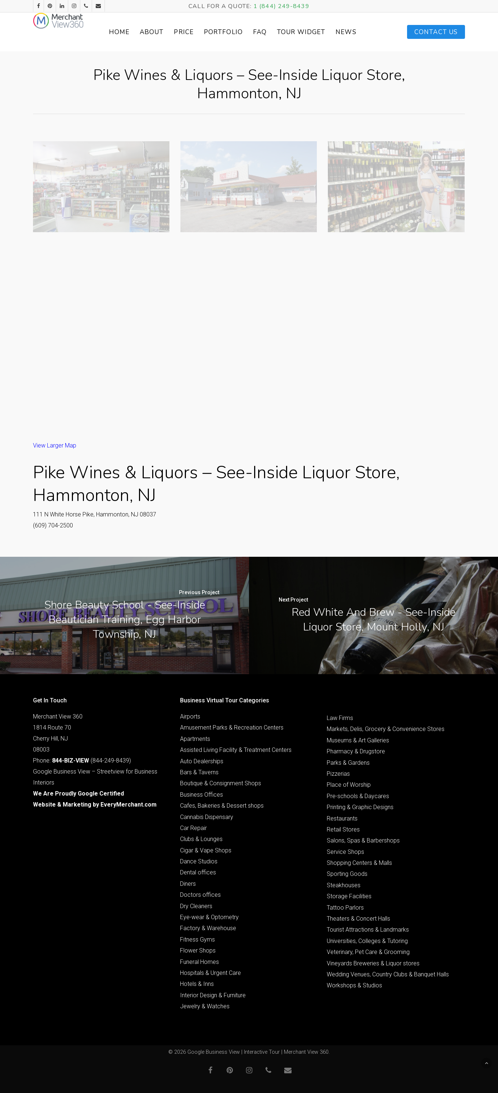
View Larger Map (54, 445)
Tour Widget (317, 32)
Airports (190, 716)
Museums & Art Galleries (358, 740)
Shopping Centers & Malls (359, 862)
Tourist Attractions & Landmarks (368, 929)
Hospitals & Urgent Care (210, 972)
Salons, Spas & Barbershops (363, 840)
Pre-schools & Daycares (358, 796)
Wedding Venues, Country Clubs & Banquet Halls (388, 974)
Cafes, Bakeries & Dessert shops (222, 805)
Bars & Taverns (199, 772)
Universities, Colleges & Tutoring (367, 940)
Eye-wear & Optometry (209, 917)
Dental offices (198, 872)
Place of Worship (349, 784)
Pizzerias (338, 773)
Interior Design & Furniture (213, 995)
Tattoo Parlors (345, 907)
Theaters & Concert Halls (358, 918)
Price (200, 32)
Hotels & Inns (197, 983)
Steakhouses (343, 885)
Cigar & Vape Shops (205, 850)
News (362, 32)
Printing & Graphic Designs (360, 807)
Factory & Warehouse (208, 928)
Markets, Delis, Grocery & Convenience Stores (385, 728)
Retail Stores (343, 829)
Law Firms (340, 717)
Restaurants (342, 818)
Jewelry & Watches (205, 1006)
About (168, 32)
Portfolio (239, 32)
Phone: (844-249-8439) (82, 760)
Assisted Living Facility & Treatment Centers (236, 749)
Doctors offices (200, 894)
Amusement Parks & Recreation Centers (231, 727)
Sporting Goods (347, 873)
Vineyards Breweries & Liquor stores (373, 963)
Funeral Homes (199, 961)
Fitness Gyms (197, 939)
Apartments (195, 738)
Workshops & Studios (354, 985)
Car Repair (193, 828)
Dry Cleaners (196, 906)
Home (135, 32)
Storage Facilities (349, 896)
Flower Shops (198, 950)
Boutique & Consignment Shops (220, 783)
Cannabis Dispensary (206, 817)
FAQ (276, 32)
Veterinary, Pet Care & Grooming (368, 951)
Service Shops (345, 851)
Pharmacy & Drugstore (356, 751)
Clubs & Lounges (201, 839)
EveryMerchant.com (128, 804)
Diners (188, 883)
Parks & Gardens (348, 762)
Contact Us (436, 32)
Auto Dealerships (201, 761)
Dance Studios (198, 861)
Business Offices (201, 794)
